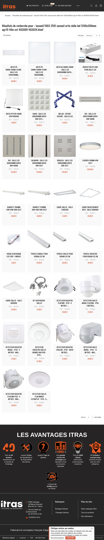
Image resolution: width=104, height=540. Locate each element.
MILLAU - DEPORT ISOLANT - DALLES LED (65, 115)
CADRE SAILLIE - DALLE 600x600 (14, 301)
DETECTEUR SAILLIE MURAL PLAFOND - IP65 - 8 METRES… (90, 303)
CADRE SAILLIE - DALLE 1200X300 (65, 208)
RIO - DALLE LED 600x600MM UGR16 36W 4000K (14, 163)
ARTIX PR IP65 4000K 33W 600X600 (14, 115)
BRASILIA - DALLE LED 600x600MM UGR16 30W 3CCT (65, 163)
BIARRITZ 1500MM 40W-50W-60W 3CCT (13, 208)
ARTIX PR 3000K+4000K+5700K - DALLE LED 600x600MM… (39, 71)
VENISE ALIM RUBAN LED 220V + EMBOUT (14, 255)
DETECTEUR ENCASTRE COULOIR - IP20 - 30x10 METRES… (64, 350)
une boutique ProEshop (94, 538)
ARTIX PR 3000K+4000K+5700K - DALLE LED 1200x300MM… (13, 71)
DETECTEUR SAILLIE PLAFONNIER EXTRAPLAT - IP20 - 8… (39, 396)
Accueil (8, 16)
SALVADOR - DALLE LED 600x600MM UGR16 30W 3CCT (39, 163)
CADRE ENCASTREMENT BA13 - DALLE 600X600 (90, 208)
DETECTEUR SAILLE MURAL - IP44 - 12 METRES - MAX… (90, 350)
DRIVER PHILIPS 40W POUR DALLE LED (90, 68)
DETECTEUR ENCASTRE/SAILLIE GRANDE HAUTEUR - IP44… (39, 351)
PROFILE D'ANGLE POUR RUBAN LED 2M (39, 255)
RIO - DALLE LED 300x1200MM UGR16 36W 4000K (90, 116)
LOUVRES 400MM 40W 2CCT (90, 161)
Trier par (81, 36)
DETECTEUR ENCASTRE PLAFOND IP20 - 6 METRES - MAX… (14, 396)
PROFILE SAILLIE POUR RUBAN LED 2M (65, 255)
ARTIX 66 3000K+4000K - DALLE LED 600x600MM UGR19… (64, 70)
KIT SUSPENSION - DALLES (39, 301)
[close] (91, 528)
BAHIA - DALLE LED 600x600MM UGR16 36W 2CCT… (39, 116)
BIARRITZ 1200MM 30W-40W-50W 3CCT (39, 208)
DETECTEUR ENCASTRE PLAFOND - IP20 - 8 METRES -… (65, 303)
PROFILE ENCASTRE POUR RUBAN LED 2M (90, 255)
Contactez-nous (34, 517)
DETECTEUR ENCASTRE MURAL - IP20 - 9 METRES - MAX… (14, 350)
